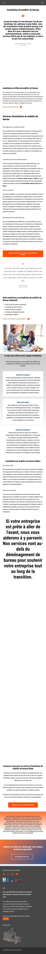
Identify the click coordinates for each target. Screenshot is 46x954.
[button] (42, 2)
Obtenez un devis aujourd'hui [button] (12, 107)
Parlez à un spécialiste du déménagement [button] (16, 319)
